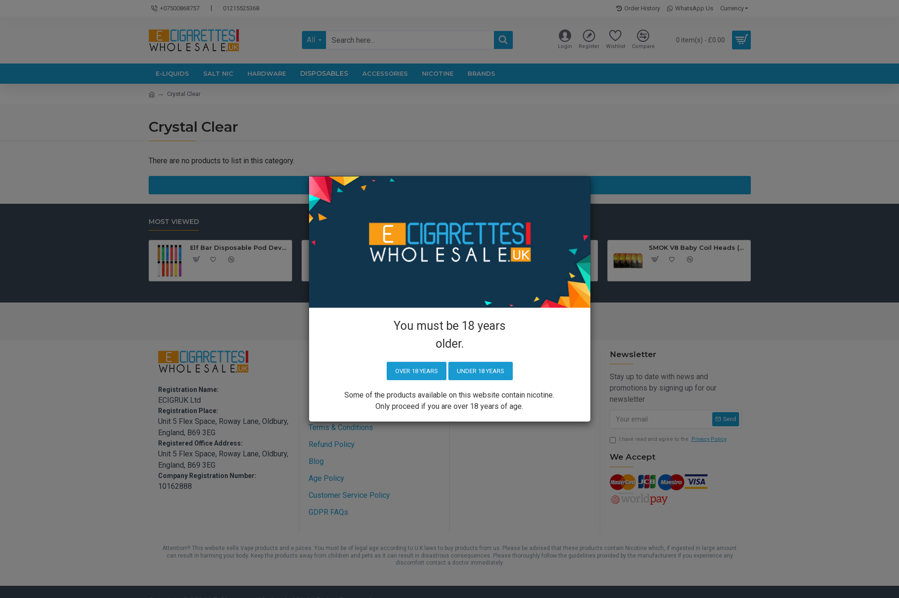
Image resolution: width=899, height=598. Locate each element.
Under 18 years (480, 371)
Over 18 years (416, 371)
